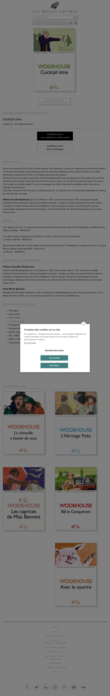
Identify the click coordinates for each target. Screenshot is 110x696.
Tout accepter (54, 358)
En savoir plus (30, 343)
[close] (83, 324)
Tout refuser (54, 366)
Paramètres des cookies (54, 350)
